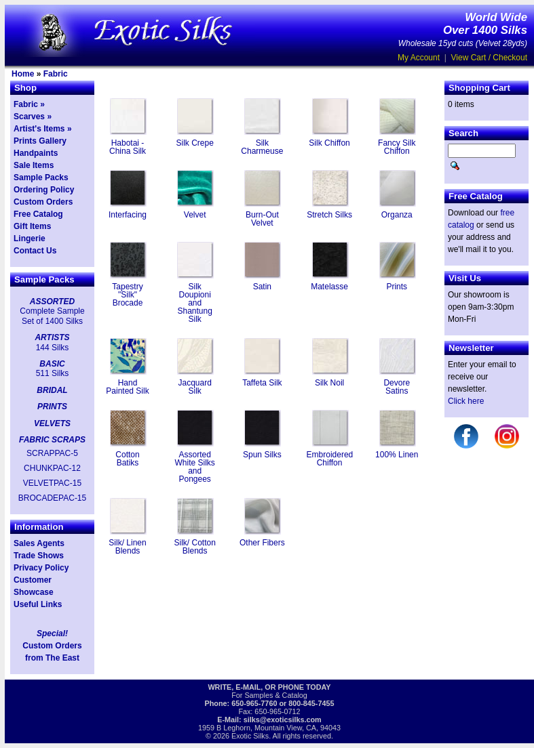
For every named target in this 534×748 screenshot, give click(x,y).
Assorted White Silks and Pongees (195, 467)
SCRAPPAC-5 (52, 453)
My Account (419, 57)
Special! (52, 633)
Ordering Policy (44, 189)
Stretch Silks (329, 215)
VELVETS (52, 423)
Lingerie (29, 238)
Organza (397, 215)
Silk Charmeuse (262, 147)
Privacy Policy (41, 568)
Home (23, 74)
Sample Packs (41, 177)
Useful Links (38, 604)
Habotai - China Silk (127, 147)
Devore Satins (396, 387)
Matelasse (329, 286)
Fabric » (29, 104)
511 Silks (52, 373)
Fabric (55, 74)
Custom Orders (43, 202)
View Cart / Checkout (489, 57)
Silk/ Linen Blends (127, 547)
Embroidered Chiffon (330, 459)
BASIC (51, 364)
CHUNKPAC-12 (52, 468)
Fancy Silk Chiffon (396, 147)
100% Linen (396, 454)
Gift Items (32, 226)
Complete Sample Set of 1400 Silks (52, 315)
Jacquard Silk (195, 387)
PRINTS (52, 406)
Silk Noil (329, 383)
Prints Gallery (40, 141)
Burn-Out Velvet (262, 219)
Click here (466, 401)
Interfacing (128, 215)
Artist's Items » (43, 128)
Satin (262, 286)
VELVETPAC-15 (52, 483)
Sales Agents (39, 543)
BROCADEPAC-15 (52, 498)
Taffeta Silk (262, 383)
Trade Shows (39, 555)
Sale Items (34, 165)
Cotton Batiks (127, 459)
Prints (396, 286)
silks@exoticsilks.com (283, 719)
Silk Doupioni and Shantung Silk (194, 303)
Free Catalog (38, 214)
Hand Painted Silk (127, 387)
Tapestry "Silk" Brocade (127, 295)
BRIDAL (52, 390)
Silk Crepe (195, 143)
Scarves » (33, 116)
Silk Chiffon (329, 143)
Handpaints (36, 153)
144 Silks (52, 347)
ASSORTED (52, 301)
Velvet (195, 215)
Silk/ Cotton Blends (195, 547)
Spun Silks (262, 454)
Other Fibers (262, 542)
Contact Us (35, 250)
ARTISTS (52, 337)
